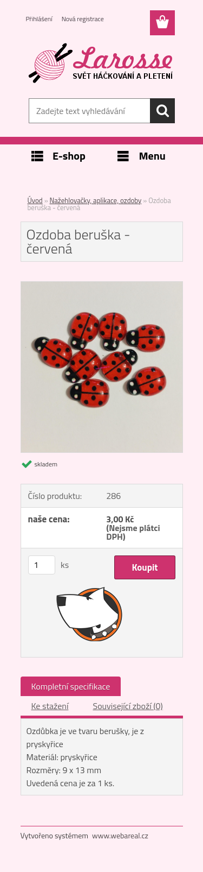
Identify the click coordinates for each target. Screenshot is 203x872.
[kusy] (41, 564)
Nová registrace (83, 19)
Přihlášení (39, 19)
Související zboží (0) (127, 705)
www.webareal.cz (120, 835)
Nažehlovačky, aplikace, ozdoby (96, 200)
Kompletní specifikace (70, 686)
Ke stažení (50, 705)
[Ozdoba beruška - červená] (101, 286)
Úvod (35, 200)
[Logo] (101, 63)
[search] (162, 110)
